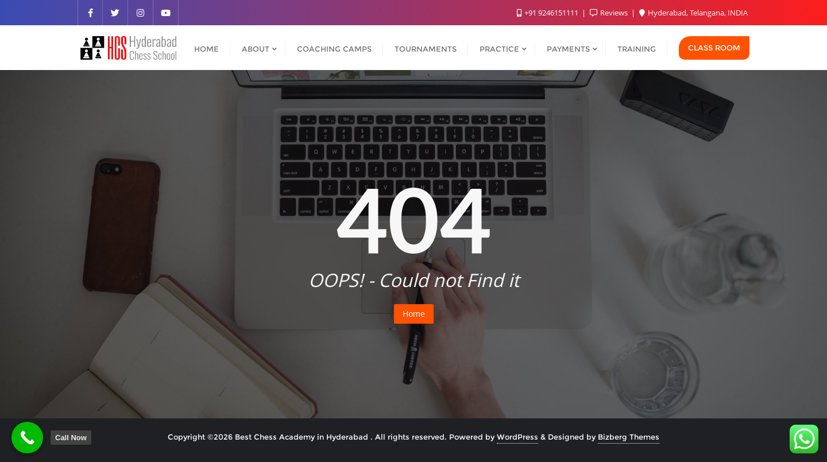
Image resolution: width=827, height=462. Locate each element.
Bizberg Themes (628, 436)
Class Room (714, 47)
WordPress (517, 436)
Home (414, 313)
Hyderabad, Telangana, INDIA (693, 12)
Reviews (609, 12)
